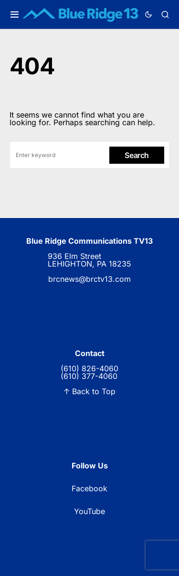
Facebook (89, 488)
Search (137, 155)
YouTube (89, 511)
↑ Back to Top (89, 391)
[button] (15, 14)
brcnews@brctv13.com (89, 279)
